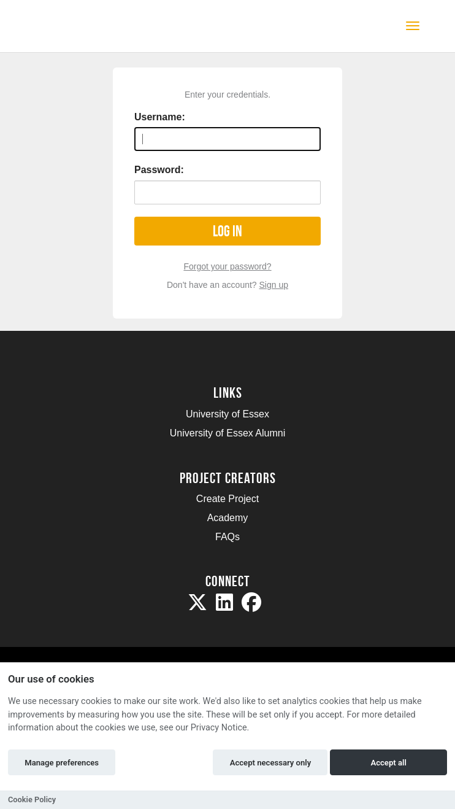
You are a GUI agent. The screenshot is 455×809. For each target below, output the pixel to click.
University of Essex (227, 414)
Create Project (227, 499)
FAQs (227, 537)
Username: (159, 117)
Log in (227, 231)
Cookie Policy (32, 799)
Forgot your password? (227, 266)
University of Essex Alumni (228, 433)
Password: (159, 170)
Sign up (273, 285)
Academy (227, 518)
